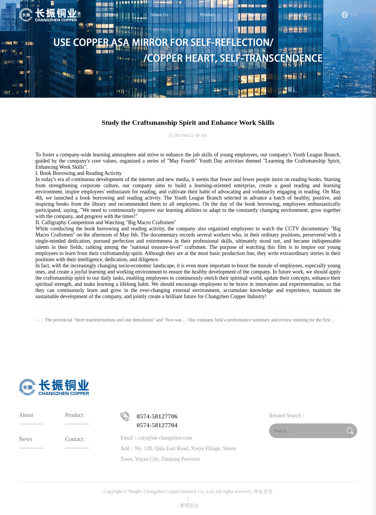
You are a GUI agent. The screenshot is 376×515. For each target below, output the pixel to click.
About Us (159, 14)
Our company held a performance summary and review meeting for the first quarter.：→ (259, 324)
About (26, 415)
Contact (74, 439)
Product (207, 14)
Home (112, 14)
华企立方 (188, 495)
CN (349, 15)
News (251, 14)
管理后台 (189, 505)
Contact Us (299, 14)
